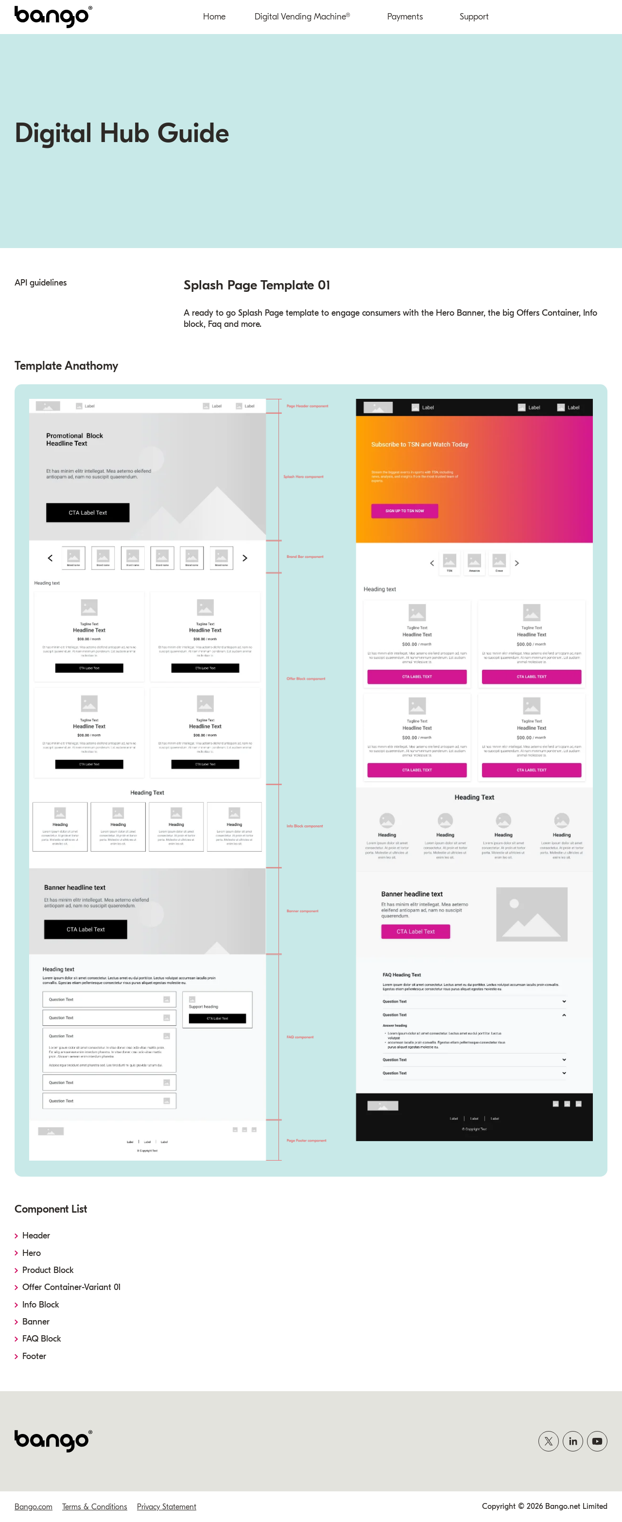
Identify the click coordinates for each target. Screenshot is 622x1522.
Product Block (48, 1270)
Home (214, 17)
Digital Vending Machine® (302, 17)
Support (474, 17)
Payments (405, 17)
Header (37, 1236)
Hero (32, 1253)
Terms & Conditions (94, 1507)
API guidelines (41, 283)
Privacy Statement (166, 1507)
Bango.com (33, 1507)
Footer (35, 1356)
